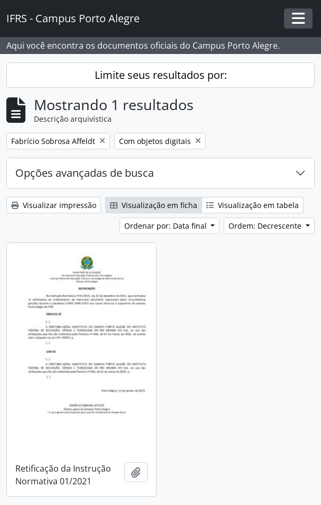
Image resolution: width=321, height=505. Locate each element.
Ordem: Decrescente (266, 226)
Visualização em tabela (252, 205)
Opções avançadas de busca (84, 173)
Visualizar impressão (53, 205)
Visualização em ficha (153, 205)
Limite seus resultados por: (161, 75)
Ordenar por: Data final (166, 226)
